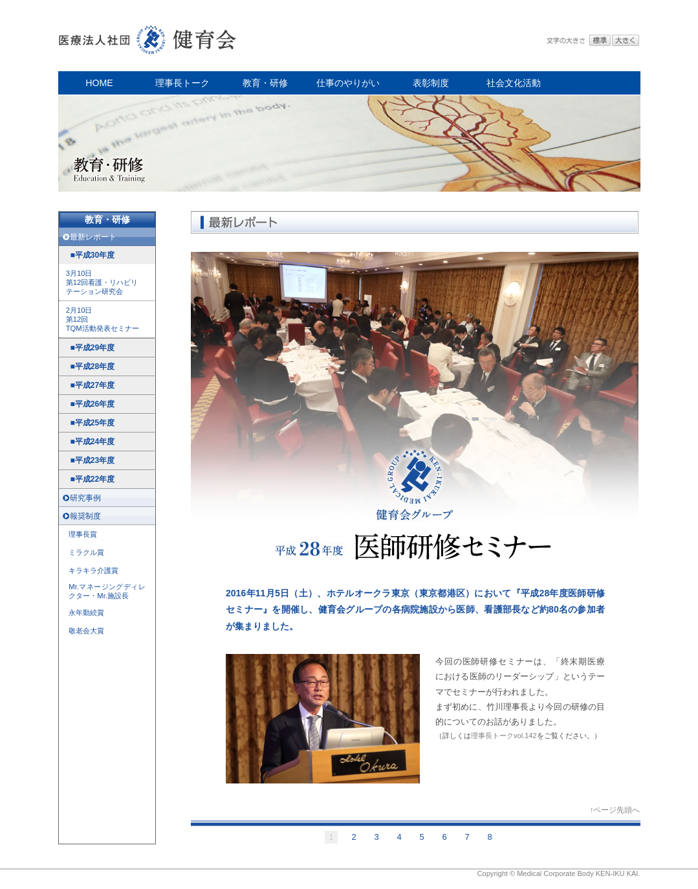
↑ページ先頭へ (614, 810)
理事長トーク (182, 83)
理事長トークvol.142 (504, 735)
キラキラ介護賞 (93, 570)
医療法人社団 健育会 (148, 35)
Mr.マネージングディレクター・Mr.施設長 (107, 591)
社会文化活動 (513, 83)
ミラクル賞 (86, 552)
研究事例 (85, 497)
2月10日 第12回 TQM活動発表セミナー (102, 319)
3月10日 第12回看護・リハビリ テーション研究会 (102, 282)
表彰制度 (431, 83)
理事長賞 (83, 534)
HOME (99, 83)
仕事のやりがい (348, 83)
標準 (600, 40)
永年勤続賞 (86, 612)
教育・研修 (265, 83)
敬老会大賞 (86, 631)
